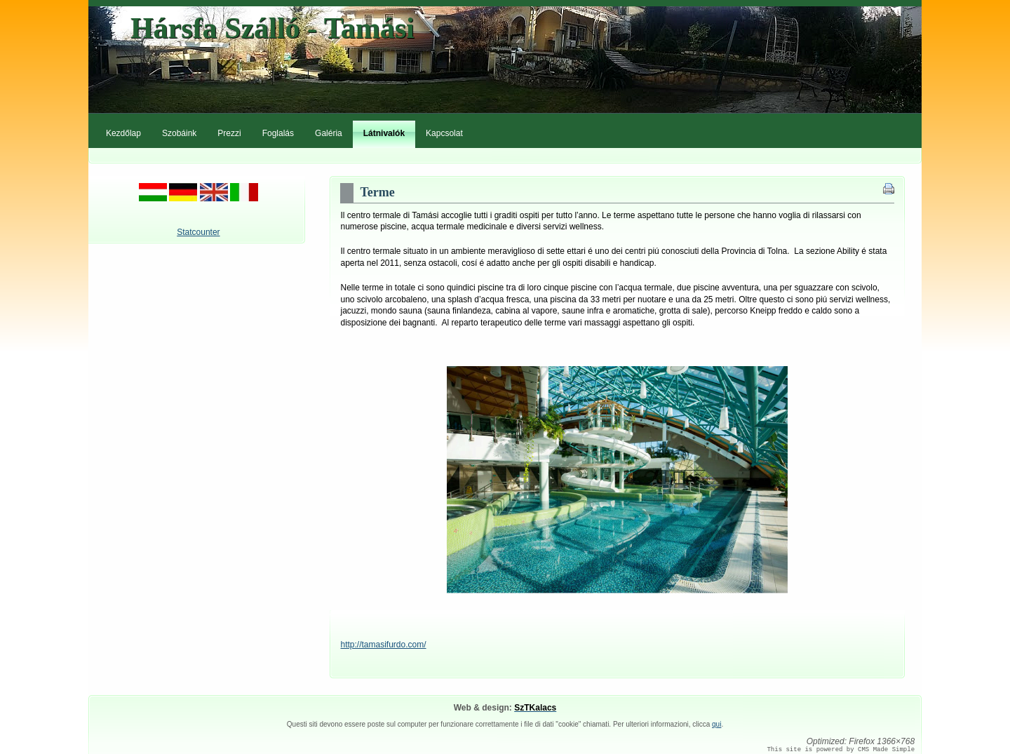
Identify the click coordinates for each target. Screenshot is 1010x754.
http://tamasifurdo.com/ (383, 644)
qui (716, 724)
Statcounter (198, 232)
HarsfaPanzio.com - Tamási (505, 61)
